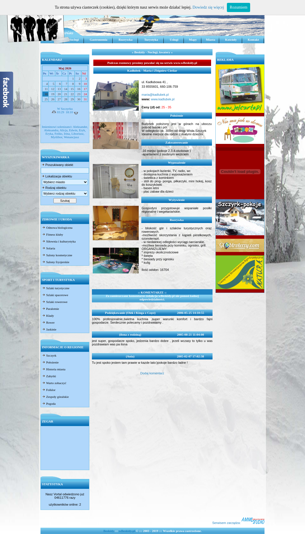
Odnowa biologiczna (57, 227)
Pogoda (49, 403)
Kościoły (231, 39)
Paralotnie (50, 308)
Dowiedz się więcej (208, 7)
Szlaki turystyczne (56, 288)
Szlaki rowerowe (54, 302)
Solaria (48, 248)
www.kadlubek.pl (162, 99)
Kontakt (253, 39)
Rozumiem (238, 7)
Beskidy (108, 531)
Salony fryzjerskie (55, 262)
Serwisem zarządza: (238, 523)
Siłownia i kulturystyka (59, 241)
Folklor (48, 390)
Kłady (48, 315)
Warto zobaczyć (54, 383)
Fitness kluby (52, 234)
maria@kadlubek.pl (155, 94)
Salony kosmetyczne (57, 255)
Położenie (50, 362)
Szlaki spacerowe (55, 295)
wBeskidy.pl (127, 531)
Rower (48, 322)
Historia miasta (53, 369)
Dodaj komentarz (152, 373)
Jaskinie (49, 329)
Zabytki (49, 376)
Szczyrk (49, 355)
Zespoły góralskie (55, 396)
